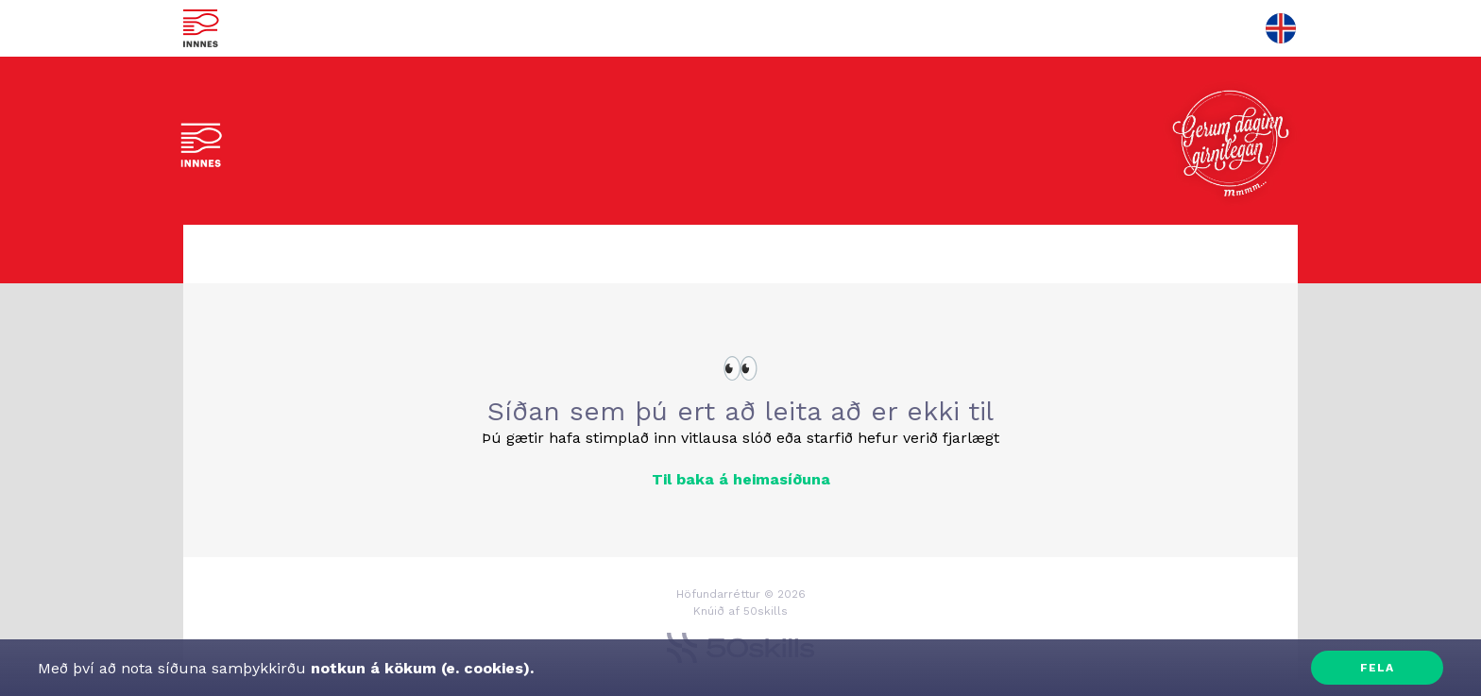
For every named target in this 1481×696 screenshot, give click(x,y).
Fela (1377, 667)
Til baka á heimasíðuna (741, 479)
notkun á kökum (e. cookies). (420, 668)
